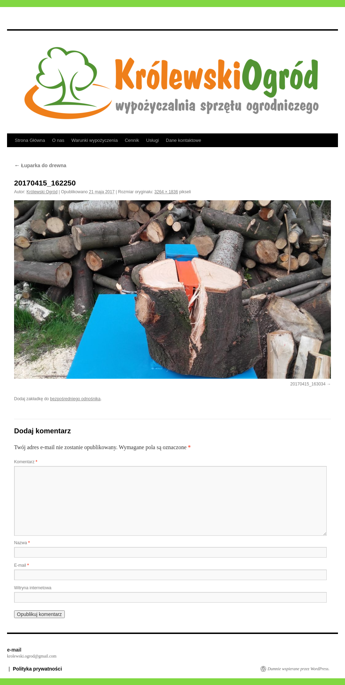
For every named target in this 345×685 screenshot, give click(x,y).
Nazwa (22, 542)
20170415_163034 (308, 384)
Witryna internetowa (32, 587)
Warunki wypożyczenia (94, 140)
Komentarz (25, 461)
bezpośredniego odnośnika (75, 398)
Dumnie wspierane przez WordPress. (299, 668)
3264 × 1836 (166, 191)
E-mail (21, 565)
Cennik (132, 140)
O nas (58, 140)
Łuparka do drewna (40, 165)
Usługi (152, 140)
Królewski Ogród (41, 191)
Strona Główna (30, 140)
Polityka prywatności (37, 669)
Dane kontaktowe (183, 140)
